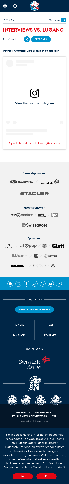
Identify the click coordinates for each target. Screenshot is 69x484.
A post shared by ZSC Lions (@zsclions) (34, 143)
